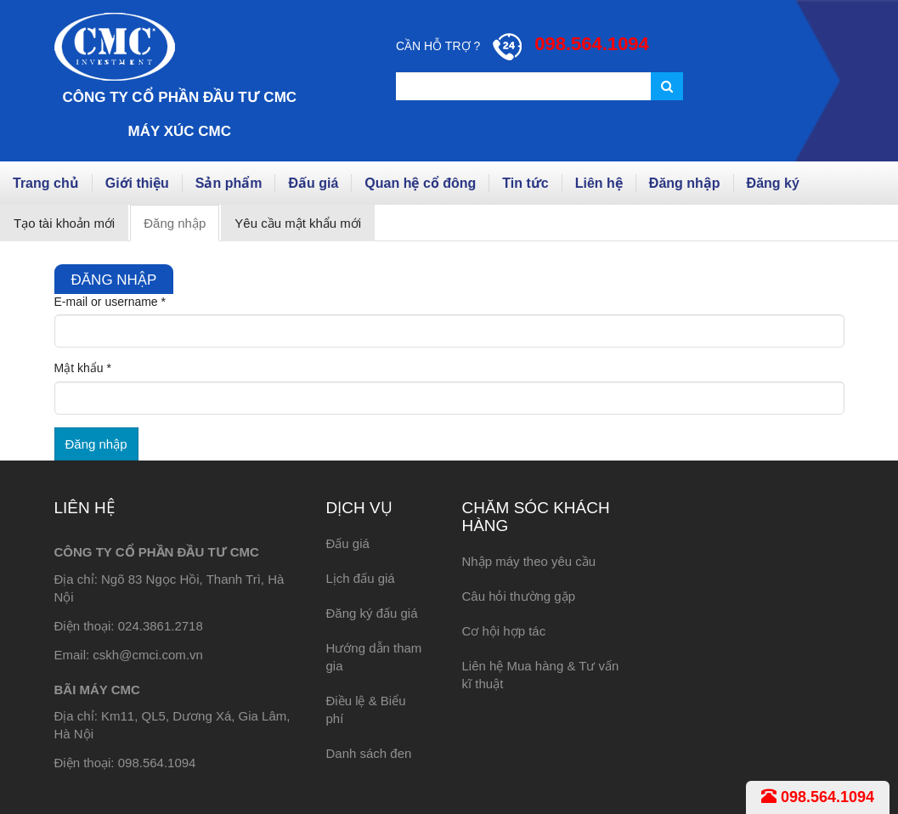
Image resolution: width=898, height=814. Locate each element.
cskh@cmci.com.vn (147, 654)
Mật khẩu (82, 368)
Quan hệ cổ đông (420, 183)
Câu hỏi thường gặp (518, 596)
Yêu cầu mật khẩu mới (297, 223)
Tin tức (525, 183)
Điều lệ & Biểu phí (365, 709)
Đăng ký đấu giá (371, 613)
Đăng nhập (684, 183)
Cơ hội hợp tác (503, 631)
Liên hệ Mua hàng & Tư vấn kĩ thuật (539, 675)
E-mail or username (110, 301)
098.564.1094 (817, 797)
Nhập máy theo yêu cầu (528, 561)
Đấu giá (313, 183)
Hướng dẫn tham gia (373, 657)
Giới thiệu (137, 183)
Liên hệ (599, 183)
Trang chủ (46, 183)
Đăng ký (773, 183)
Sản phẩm (229, 183)
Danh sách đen (368, 753)
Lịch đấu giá (359, 578)
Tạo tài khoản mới (64, 223)
